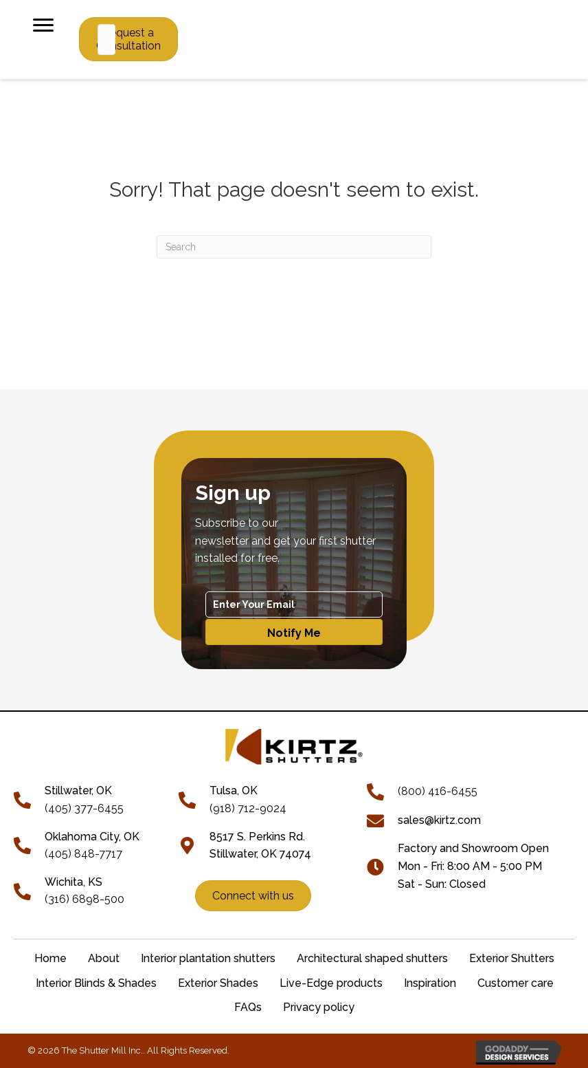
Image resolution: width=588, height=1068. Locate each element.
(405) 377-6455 (84, 808)
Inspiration (430, 983)
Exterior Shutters (511, 958)
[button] (294, 632)
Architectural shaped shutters (372, 958)
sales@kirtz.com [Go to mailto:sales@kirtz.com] (439, 820)
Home (50, 958)
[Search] (294, 247)
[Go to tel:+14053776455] (29, 798)
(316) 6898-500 (84, 899)
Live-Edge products (331, 983)
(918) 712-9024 (248, 808)
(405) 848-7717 (83, 853)
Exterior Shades (218, 983)
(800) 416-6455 (437, 791)
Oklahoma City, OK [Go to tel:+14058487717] (92, 836)
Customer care (515, 983)
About (104, 958)
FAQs (248, 1007)
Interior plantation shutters (208, 958)
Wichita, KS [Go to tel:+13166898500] (73, 882)
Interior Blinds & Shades (96, 983)
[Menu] (43, 25)
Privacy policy (318, 1007)
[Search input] (106, 39)
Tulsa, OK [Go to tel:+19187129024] (234, 790)
